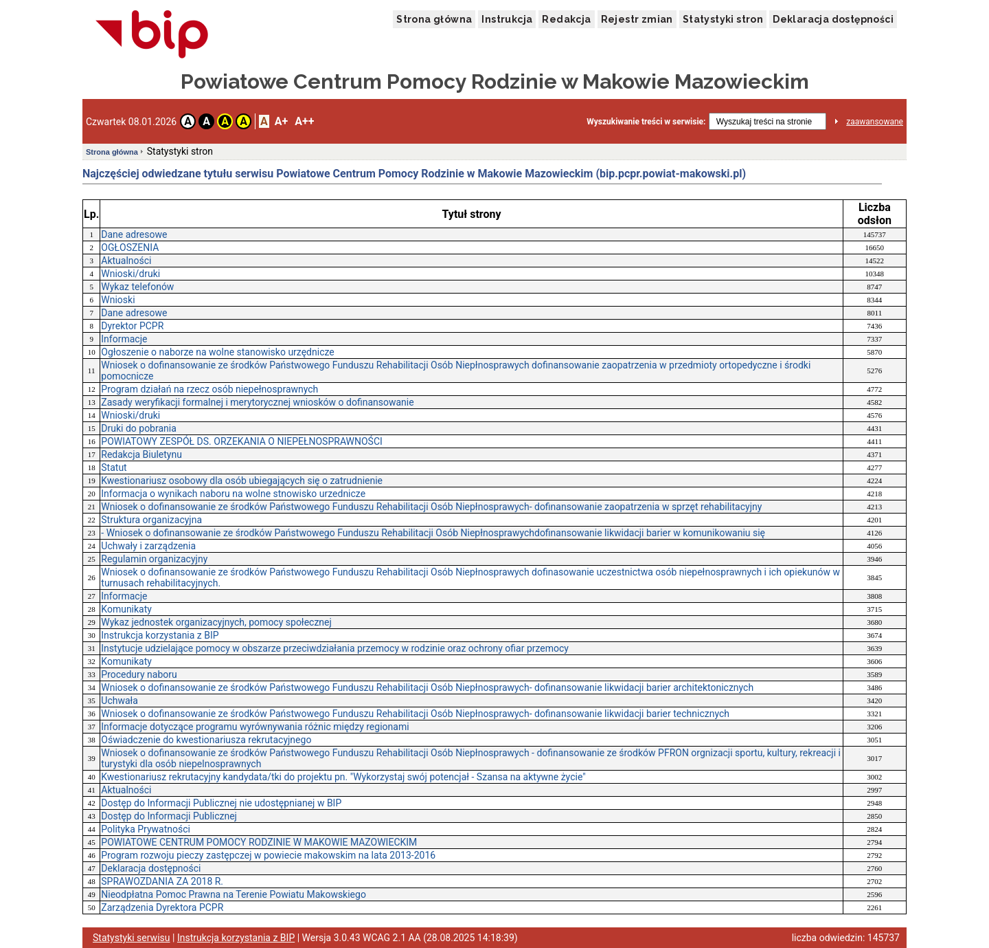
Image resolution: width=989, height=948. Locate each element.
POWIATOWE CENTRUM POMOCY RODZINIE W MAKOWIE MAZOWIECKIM (259, 842)
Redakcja (566, 19)
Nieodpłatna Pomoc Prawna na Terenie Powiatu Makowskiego (233, 894)
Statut (113, 467)
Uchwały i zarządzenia (148, 545)
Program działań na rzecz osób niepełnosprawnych (209, 389)
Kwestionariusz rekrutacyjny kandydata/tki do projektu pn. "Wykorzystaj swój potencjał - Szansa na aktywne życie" (343, 776)
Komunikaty (126, 609)
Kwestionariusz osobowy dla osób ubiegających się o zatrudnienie (242, 480)
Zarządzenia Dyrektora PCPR (162, 907)
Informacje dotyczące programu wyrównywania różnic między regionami (255, 726)
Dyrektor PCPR (132, 325)
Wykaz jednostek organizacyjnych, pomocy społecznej (216, 622)
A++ (304, 121)
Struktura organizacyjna (151, 519)
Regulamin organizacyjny (154, 558)
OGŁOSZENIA (130, 247)
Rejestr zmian (637, 19)
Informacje (124, 338)
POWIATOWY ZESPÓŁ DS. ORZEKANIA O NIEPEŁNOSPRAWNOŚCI (242, 441)
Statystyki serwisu (131, 937)
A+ (281, 121)
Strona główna (434, 19)
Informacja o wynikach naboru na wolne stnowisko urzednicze (233, 493)
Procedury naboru (139, 674)
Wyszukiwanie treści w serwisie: (646, 121)
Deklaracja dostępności (833, 19)
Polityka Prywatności (145, 829)
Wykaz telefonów (137, 286)
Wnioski (118, 299)
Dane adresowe (134, 234)
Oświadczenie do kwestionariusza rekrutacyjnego (206, 739)
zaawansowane (874, 121)
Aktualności (126, 260)
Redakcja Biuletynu (141, 454)
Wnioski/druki (130, 273)
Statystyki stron (723, 19)
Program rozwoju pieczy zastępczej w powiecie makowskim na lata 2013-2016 (268, 855)
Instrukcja (506, 19)
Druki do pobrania (139, 428)
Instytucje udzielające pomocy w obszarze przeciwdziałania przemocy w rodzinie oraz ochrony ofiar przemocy (335, 648)
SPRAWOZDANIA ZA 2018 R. (162, 881)
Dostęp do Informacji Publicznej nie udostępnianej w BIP (221, 802)
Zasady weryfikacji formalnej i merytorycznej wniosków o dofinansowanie (257, 402)
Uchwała (119, 700)
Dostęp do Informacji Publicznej (169, 816)
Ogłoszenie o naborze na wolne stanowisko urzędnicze (217, 351)
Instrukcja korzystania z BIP (159, 635)
